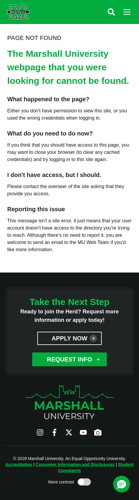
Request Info (69, 359)
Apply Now (70, 338)
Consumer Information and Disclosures (75, 464)
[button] (111, 12)
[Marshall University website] (18, 12)
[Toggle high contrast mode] (84, 482)
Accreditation (18, 464)
